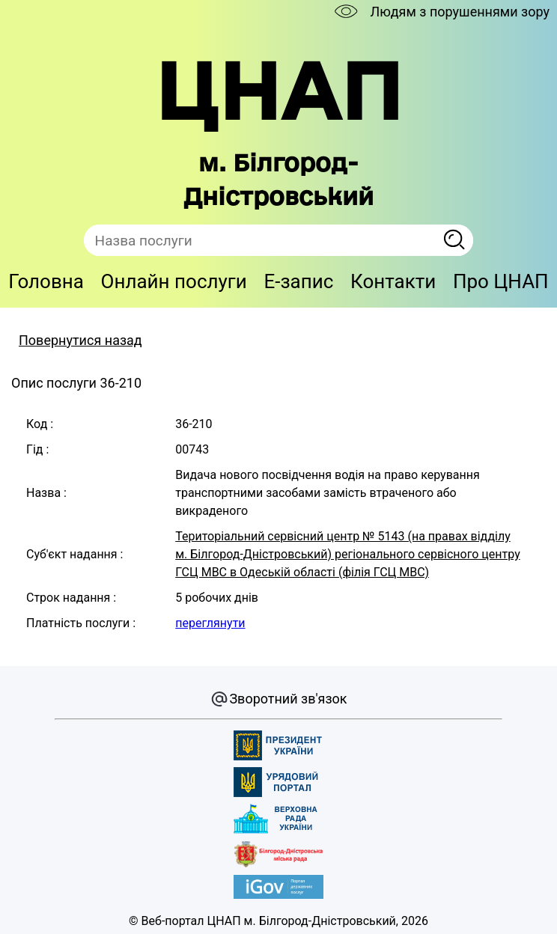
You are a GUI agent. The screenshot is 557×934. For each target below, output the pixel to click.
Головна (46, 281)
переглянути (210, 623)
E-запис (298, 281)
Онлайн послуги (174, 281)
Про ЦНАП (501, 281)
